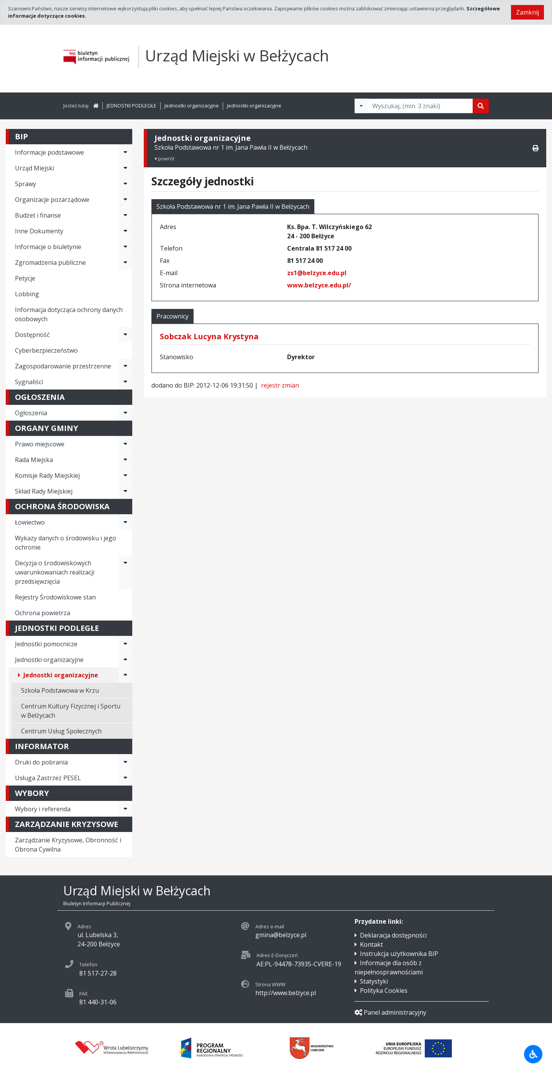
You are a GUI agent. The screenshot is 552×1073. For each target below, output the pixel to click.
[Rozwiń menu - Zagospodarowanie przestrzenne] (125, 366)
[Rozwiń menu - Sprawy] (125, 183)
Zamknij (527, 12)
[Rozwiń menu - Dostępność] (125, 334)
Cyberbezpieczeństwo (46, 350)
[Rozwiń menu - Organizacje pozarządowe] (125, 199)
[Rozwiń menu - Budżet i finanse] (125, 215)
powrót (164, 158)
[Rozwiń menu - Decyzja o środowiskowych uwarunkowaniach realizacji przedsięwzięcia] (125, 572)
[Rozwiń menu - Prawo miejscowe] (125, 444)
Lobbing (27, 294)
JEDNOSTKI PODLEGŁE (131, 105)
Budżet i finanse (38, 215)
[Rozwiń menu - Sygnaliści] (125, 382)
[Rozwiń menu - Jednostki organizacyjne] (125, 659)
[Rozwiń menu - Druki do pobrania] (125, 762)
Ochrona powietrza (42, 613)
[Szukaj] (481, 106)
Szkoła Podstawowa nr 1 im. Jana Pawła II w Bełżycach (232, 206)
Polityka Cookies (383, 990)
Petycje (25, 278)
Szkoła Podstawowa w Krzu (60, 690)
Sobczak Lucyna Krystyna (209, 336)
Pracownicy (172, 316)
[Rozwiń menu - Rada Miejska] (125, 459)
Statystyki (374, 981)
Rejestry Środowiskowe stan (55, 597)
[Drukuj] (535, 148)
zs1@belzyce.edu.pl (317, 273)
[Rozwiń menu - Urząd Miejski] (125, 168)
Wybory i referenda (43, 809)
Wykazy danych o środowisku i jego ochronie (65, 542)
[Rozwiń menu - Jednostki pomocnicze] (125, 644)
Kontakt (371, 944)
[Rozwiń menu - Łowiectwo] (125, 522)
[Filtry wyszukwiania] (361, 106)
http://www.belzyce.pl (285, 993)
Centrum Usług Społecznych (61, 731)
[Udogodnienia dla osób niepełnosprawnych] (533, 1054)
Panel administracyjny (390, 1012)
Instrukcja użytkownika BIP (399, 953)
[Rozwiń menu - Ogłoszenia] (125, 413)
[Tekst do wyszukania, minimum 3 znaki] (420, 106)
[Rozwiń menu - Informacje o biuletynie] (125, 246)
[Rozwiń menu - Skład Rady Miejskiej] (125, 491)
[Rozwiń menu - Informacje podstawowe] (125, 152)
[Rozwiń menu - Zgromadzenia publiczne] (125, 262)
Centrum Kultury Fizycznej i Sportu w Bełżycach (70, 711)
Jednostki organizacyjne (191, 105)
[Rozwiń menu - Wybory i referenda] (125, 809)
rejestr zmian (280, 385)
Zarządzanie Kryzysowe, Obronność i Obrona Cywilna (68, 844)
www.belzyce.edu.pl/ (319, 285)
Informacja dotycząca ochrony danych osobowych (69, 314)
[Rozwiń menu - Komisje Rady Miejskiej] (125, 475)
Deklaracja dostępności (393, 935)
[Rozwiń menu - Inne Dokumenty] (125, 231)
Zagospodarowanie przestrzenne (63, 366)
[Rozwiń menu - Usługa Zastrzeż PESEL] (125, 778)
